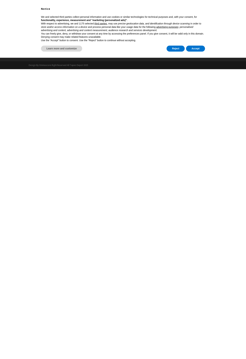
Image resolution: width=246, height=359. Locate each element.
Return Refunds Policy (137, 54)
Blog (162, 14)
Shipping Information (185, 54)
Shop (74, 14)
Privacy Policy (84, 54)
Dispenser (131, 14)
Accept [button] (196, 349)
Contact (174, 14)
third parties (100, 324)
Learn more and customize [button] (61, 349)
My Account (148, 14)
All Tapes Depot (90, 14)
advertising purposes (167, 328)
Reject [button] (175, 349)
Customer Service (38, 54)
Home (62, 14)
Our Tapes (111, 14)
